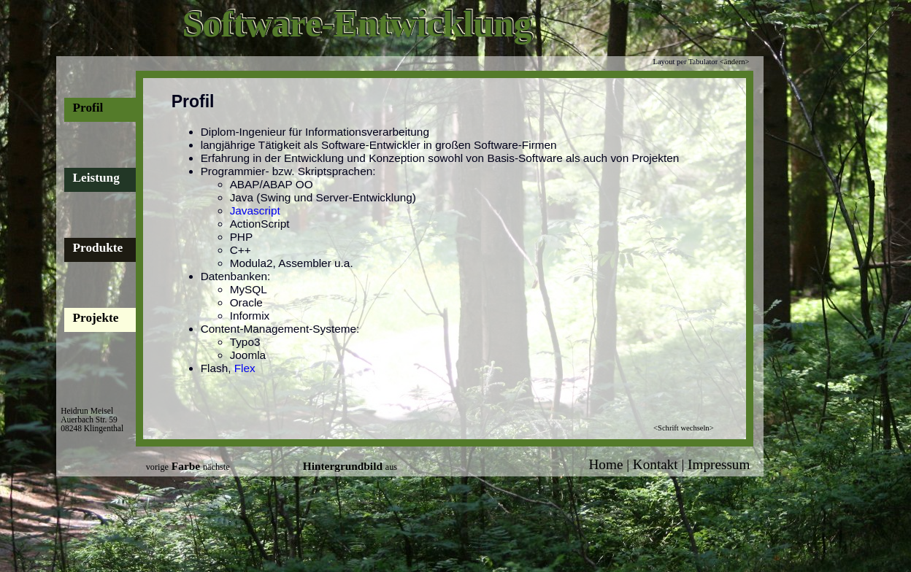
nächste (216, 467)
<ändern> (735, 62)
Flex (244, 368)
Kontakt (655, 464)
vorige (157, 467)
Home (606, 464)
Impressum (719, 464)
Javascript (255, 210)
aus (391, 467)
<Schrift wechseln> (683, 428)
